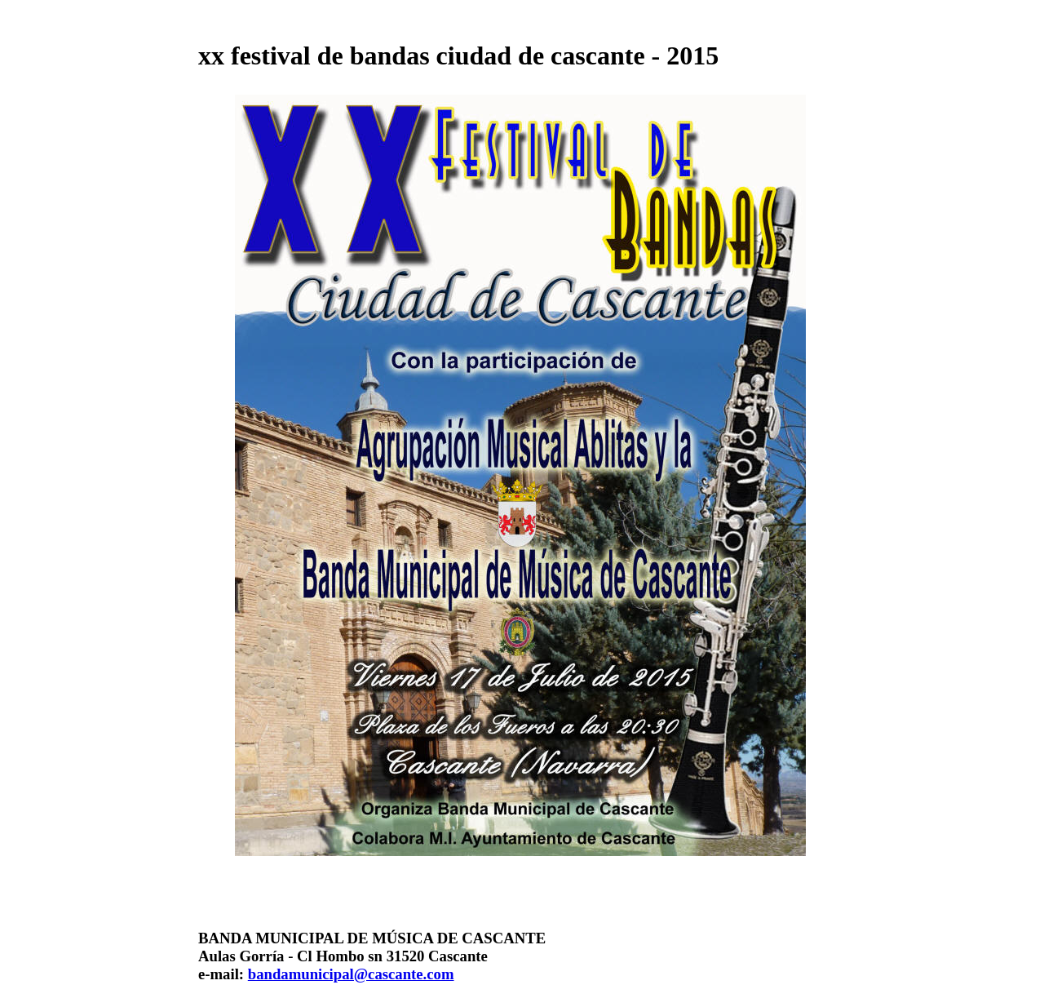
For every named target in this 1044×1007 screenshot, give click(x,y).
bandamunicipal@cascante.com (351, 974)
